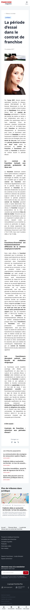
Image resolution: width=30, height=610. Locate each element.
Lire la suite (6, 458)
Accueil (3, 527)
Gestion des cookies (6, 599)
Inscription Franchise (6, 603)
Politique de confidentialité (8, 597)
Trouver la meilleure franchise (10, 537)
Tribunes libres (12, 527)
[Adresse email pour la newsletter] (12, 572)
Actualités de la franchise (8, 539)
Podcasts (4, 544)
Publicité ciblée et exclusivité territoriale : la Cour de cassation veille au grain (14, 510)
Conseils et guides (6, 541)
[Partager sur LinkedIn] (15, 442)
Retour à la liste (9, 13)
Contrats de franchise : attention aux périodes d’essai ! (15, 430)
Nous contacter (5, 601)
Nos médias (4, 548)
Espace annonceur (6, 558)
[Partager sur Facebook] (12, 442)
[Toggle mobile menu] (27, 3)
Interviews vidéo (6, 546)
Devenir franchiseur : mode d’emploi (12, 556)
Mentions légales (5, 595)
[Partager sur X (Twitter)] (18, 442)
